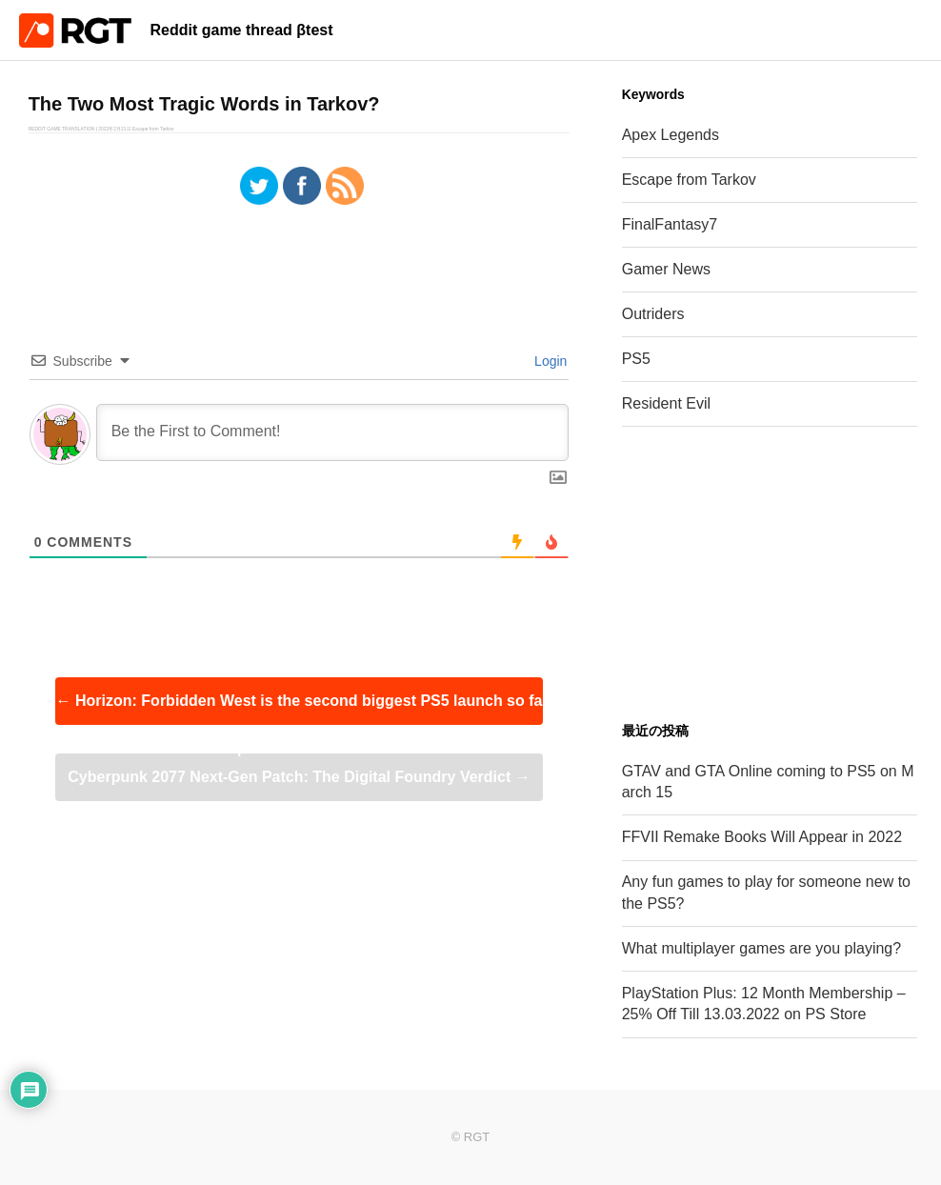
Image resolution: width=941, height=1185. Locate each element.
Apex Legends (670, 135)
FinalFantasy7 (670, 224)
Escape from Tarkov (689, 179)
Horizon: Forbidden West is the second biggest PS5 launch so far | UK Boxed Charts (299, 709)
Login (549, 361)
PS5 (636, 359)
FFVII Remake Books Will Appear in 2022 (762, 837)
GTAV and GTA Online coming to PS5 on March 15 (768, 781)
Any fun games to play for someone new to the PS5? (766, 892)
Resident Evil (666, 403)
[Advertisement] (770, 574)
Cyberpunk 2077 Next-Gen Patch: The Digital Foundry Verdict (299, 777)
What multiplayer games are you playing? (761, 948)
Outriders (653, 314)
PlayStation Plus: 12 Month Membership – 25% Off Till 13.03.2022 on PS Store (764, 1003)
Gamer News (666, 269)
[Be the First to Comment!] (333, 432)
